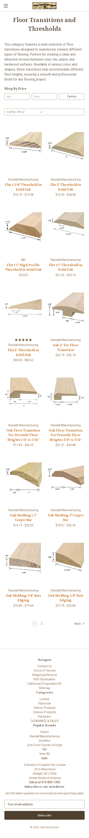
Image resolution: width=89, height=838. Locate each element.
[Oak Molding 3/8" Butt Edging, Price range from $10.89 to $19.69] (23, 561)
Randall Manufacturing (44, 736)
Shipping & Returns (44, 675)
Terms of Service (44, 670)
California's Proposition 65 (44, 683)
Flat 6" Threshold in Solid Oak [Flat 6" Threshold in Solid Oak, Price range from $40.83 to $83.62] (23, 352)
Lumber (45, 699)
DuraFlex (44, 740)
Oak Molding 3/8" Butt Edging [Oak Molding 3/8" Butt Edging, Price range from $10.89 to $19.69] (23, 598)
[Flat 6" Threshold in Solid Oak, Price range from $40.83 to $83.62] (23, 311)
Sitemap (44, 688)
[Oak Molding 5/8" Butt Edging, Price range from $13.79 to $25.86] (65, 561)
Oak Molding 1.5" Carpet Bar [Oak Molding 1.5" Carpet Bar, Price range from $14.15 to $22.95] (23, 517)
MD (44, 749)
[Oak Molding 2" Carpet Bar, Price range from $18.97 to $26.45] (65, 481)
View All (44, 753)
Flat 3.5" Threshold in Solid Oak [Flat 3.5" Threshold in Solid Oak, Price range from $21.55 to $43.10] (66, 267)
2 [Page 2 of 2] (41, 623)
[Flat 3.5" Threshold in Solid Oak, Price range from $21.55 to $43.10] (65, 230)
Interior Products (45, 707)
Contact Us (44, 666)
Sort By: (11, 111)
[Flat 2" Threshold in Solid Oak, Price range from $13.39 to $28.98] (65, 150)
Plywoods (44, 703)
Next (79, 624)
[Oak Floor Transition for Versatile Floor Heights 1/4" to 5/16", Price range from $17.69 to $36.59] (23, 396)
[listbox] (31, 112)
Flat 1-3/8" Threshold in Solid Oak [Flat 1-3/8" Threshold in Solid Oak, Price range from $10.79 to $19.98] (23, 187)
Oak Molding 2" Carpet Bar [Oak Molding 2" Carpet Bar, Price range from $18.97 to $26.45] (66, 517)
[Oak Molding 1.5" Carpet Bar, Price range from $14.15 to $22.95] (23, 481)
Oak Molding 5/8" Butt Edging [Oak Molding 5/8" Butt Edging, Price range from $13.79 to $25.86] (65, 598)
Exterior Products (44, 712)
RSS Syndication (44, 679)
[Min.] (17, 96)
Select (44, 732)
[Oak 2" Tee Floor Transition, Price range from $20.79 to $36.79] (65, 311)
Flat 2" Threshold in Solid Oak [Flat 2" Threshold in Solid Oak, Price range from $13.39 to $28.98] (65, 187)
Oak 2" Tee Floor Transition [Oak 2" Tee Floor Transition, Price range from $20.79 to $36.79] (66, 347)
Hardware (44, 716)
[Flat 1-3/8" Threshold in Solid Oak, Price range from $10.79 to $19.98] (23, 150)
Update (72, 96)
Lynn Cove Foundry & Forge (44, 745)
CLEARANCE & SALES (44, 721)
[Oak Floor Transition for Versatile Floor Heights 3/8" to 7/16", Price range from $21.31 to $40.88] (65, 396)
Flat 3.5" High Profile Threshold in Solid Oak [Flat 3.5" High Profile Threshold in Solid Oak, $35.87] (23, 267)
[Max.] (44, 96)
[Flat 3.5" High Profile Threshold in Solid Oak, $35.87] (23, 230)
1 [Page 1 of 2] (35, 623)
